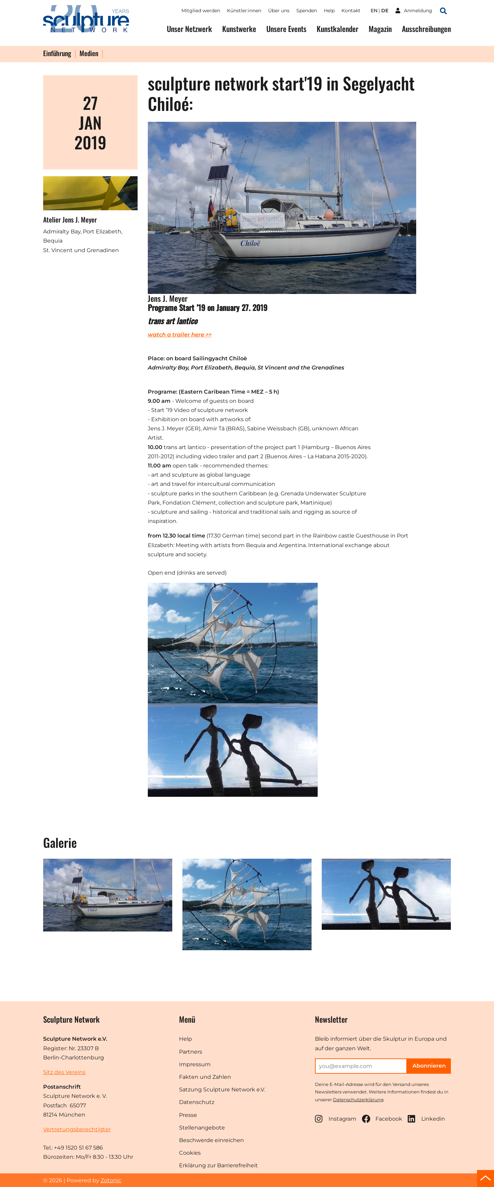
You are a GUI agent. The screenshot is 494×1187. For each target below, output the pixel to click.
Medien (89, 53)
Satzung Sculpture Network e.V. (222, 1089)
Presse (188, 1115)
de (384, 10)
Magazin (380, 28)
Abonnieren (429, 1065)
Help (329, 10)
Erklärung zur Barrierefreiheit (218, 1165)
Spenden (306, 10)
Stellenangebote (202, 1127)
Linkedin (426, 1119)
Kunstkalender (337, 28)
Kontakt (350, 10)
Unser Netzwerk (189, 28)
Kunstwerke (239, 28)
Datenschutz (196, 1102)
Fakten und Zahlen (205, 1077)
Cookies (190, 1153)
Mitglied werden (200, 10)
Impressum (195, 1064)
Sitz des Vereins (64, 1072)
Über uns (278, 10)
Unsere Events (286, 28)
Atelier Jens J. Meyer (70, 219)
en (374, 10)
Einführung (57, 53)
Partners (190, 1052)
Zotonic (111, 1180)
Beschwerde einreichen (211, 1140)
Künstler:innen (244, 10)
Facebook (382, 1119)
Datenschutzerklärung (358, 1099)
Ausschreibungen (426, 28)
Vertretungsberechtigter (77, 1129)
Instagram (335, 1119)
